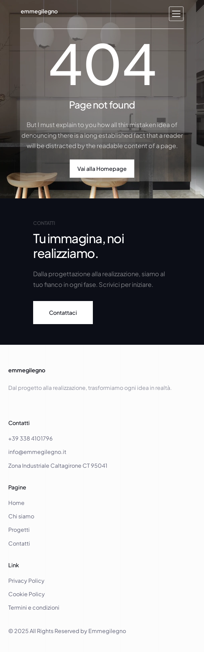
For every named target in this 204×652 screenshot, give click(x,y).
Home (17, 502)
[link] (63, 312)
